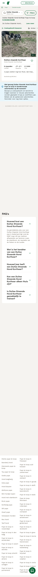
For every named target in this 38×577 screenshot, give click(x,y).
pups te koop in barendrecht (25, 490)
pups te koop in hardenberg (25, 546)
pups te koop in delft (27, 485)
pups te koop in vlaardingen (25, 571)
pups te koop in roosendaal (7, 528)
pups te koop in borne (28, 536)
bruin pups (6, 501)
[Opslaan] (32, 61)
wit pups (5, 508)
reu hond (5, 519)
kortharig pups (7, 505)
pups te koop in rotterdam (25, 505)
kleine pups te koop (9, 459)
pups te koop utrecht (9, 553)
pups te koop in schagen (7, 564)
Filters (31, 13)
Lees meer (30, 23)
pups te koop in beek (27, 495)
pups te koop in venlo (28, 562)
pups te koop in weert (10, 544)
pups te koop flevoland (24, 499)
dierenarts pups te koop (8, 467)
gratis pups (6, 476)
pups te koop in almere (7, 558)
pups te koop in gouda (28, 482)
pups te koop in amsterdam (7, 539)
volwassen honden (9, 516)
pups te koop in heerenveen (25, 541)
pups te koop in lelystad (25, 552)
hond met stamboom (9, 497)
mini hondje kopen (8, 494)
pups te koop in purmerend (7, 569)
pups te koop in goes (27, 532)
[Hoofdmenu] (4, 3)
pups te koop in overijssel (25, 511)
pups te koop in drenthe (7, 548)
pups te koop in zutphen (25, 558)
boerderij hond (7, 463)
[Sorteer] (33, 28)
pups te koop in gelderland (25, 522)
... (9, 7)
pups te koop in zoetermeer (25, 471)
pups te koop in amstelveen (25, 516)
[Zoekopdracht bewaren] (32, 570)
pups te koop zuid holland (26, 466)
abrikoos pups (7, 490)
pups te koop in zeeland (25, 477)
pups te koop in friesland (25, 460)
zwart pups (6, 512)
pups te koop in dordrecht (25, 528)
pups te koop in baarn (28, 566)
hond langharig (7, 479)
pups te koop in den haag (9, 533)
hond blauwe (6, 486)
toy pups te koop (8, 472)
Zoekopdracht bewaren (12, 28)
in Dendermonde (8, 20)
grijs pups (5, 483)
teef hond (5, 523)
